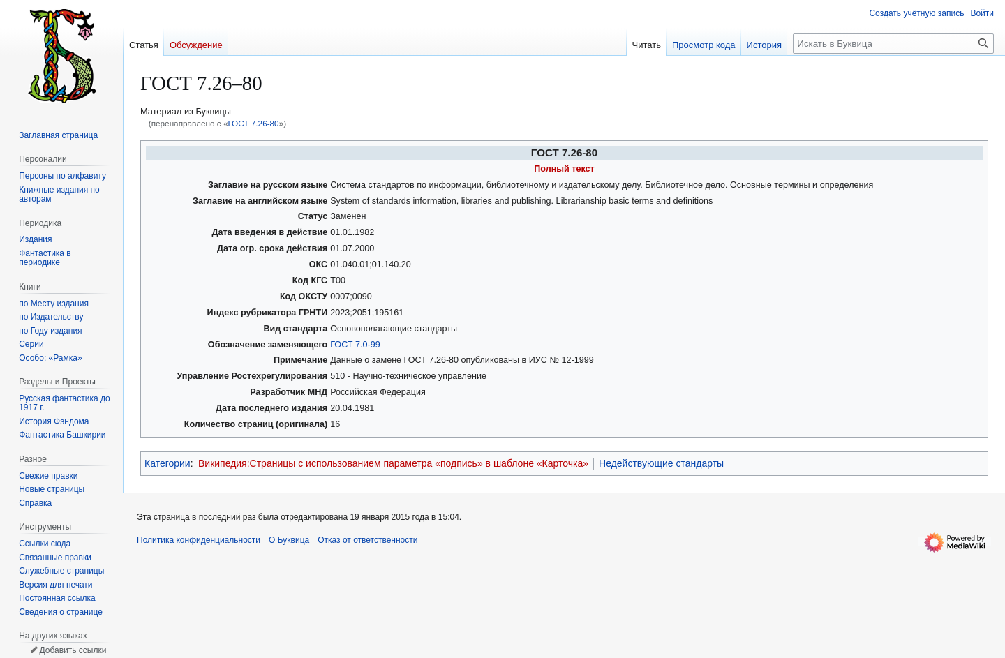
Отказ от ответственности (367, 540)
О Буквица (289, 540)
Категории (167, 463)
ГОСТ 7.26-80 (253, 123)
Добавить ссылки (72, 650)
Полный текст (564, 169)
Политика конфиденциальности (198, 540)
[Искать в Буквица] (893, 43)
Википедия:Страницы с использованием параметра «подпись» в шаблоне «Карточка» (393, 463)
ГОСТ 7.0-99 (355, 345)
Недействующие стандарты (661, 463)
